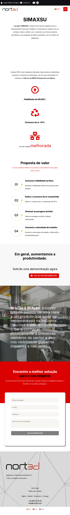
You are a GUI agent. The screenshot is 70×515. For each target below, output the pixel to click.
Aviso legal (35, 489)
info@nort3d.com (35, 504)
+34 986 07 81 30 (35, 501)
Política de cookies (35, 492)
